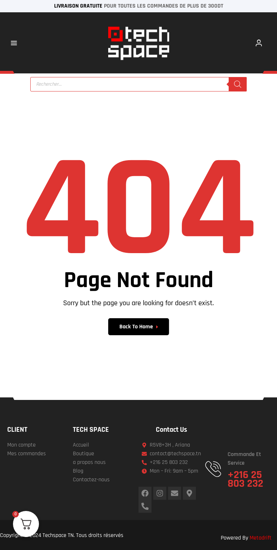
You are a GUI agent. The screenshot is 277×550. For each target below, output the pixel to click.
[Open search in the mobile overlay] (138, 84)
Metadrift (261, 538)
